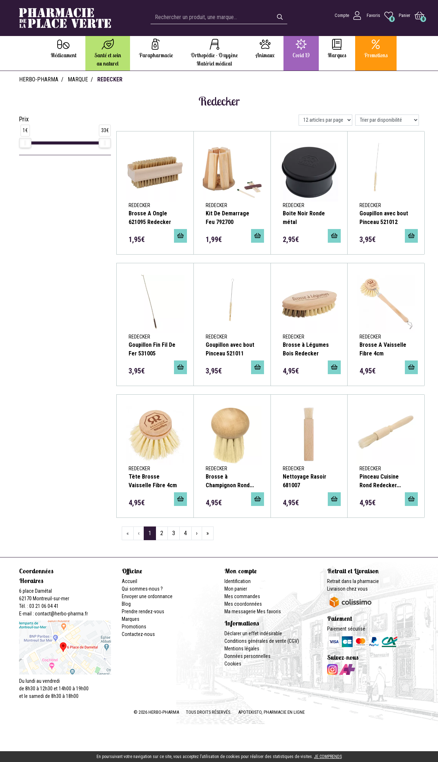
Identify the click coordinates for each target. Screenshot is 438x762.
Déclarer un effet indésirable (253, 633)
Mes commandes (242, 596)
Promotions (134, 626)
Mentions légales (241, 648)
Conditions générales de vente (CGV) (261, 641)
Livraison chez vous (347, 589)
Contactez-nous (138, 634)
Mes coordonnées (243, 604)
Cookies (232, 664)
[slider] (25, 143)
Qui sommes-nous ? (142, 589)
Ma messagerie (240, 611)
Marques (130, 619)
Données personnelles (247, 656)
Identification (237, 581)
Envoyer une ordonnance (147, 596)
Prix (24, 119)
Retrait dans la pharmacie (353, 581)
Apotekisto (271, 712)
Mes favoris (269, 611)
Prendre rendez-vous (143, 611)
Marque (78, 79)
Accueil (129, 581)
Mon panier (235, 589)
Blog (126, 604)
